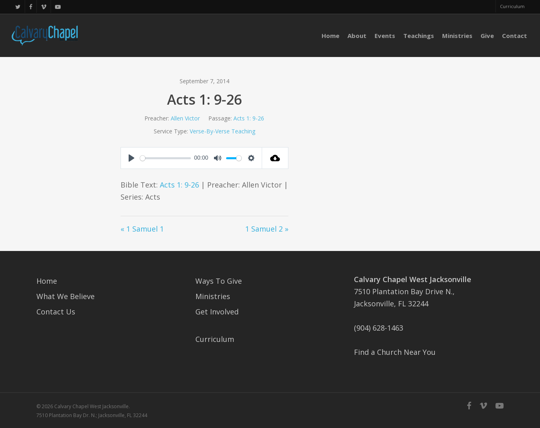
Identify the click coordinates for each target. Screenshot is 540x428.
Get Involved (217, 311)
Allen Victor (185, 118)
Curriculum (214, 339)
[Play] (131, 158)
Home (46, 281)
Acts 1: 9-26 (248, 118)
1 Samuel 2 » (266, 229)
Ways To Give (218, 281)
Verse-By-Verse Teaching (222, 131)
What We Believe (65, 296)
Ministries (212, 296)
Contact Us (55, 311)
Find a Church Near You (395, 352)
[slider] (165, 158)
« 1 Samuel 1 (142, 229)
